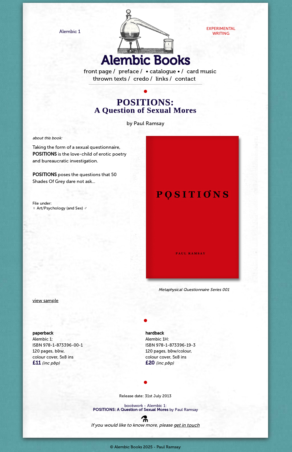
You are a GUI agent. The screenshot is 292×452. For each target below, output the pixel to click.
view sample (45, 300)
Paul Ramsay (149, 123)
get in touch (187, 425)
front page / (99, 71)
